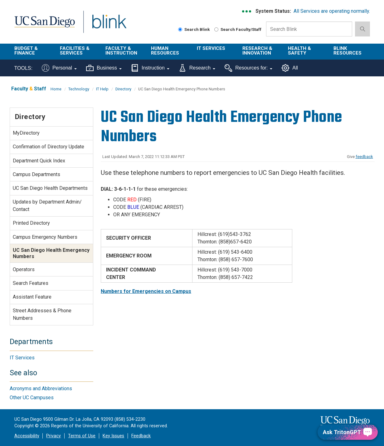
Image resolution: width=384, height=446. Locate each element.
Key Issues (113, 436)
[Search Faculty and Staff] (216, 29)
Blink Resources (347, 51)
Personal (59, 68)
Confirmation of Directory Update (48, 147)
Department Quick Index (39, 161)
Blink (109, 25)
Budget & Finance (26, 51)
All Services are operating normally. (332, 11)
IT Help (102, 89)
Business (104, 68)
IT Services (211, 48)
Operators (24, 269)
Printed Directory (31, 223)
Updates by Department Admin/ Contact (47, 205)
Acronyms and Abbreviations (41, 388)
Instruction (150, 68)
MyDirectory (26, 133)
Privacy (53, 436)
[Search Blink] (180, 29)
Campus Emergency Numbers (45, 237)
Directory (123, 89)
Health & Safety (299, 51)
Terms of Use (81, 436)
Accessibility (26, 436)
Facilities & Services (75, 51)
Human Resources (165, 51)
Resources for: (248, 68)
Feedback (141, 436)
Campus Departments (36, 174)
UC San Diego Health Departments (50, 188)
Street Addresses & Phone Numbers (42, 314)
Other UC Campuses (32, 397)
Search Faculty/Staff (237, 29)
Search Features (30, 283)
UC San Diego (44, 25)
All (290, 68)
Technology (78, 89)
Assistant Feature (32, 297)
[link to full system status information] (246, 11)
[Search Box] (309, 29)
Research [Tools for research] (197, 68)
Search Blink (194, 29)
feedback (364, 156)
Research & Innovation (257, 51)
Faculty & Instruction (121, 51)
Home (56, 89)
